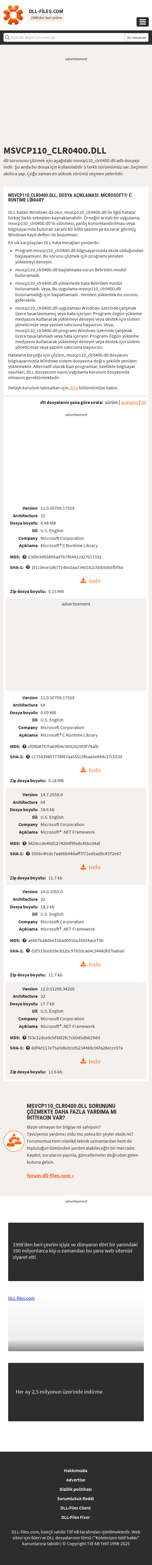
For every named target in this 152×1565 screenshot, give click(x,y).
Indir (95, 581)
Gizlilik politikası (76, 1489)
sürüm (111, 402)
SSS (74, 388)
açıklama (129, 402)
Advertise (75, 1479)
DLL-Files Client (75, 1507)
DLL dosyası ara (136, 37)
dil (143, 402)
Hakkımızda (75, 1470)
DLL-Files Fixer (75, 1517)
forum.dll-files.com (48, 1175)
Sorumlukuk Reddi (75, 1498)
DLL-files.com (21, 1298)
